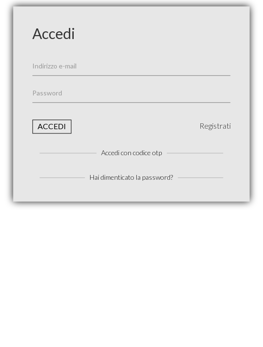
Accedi (52, 126)
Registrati (215, 125)
